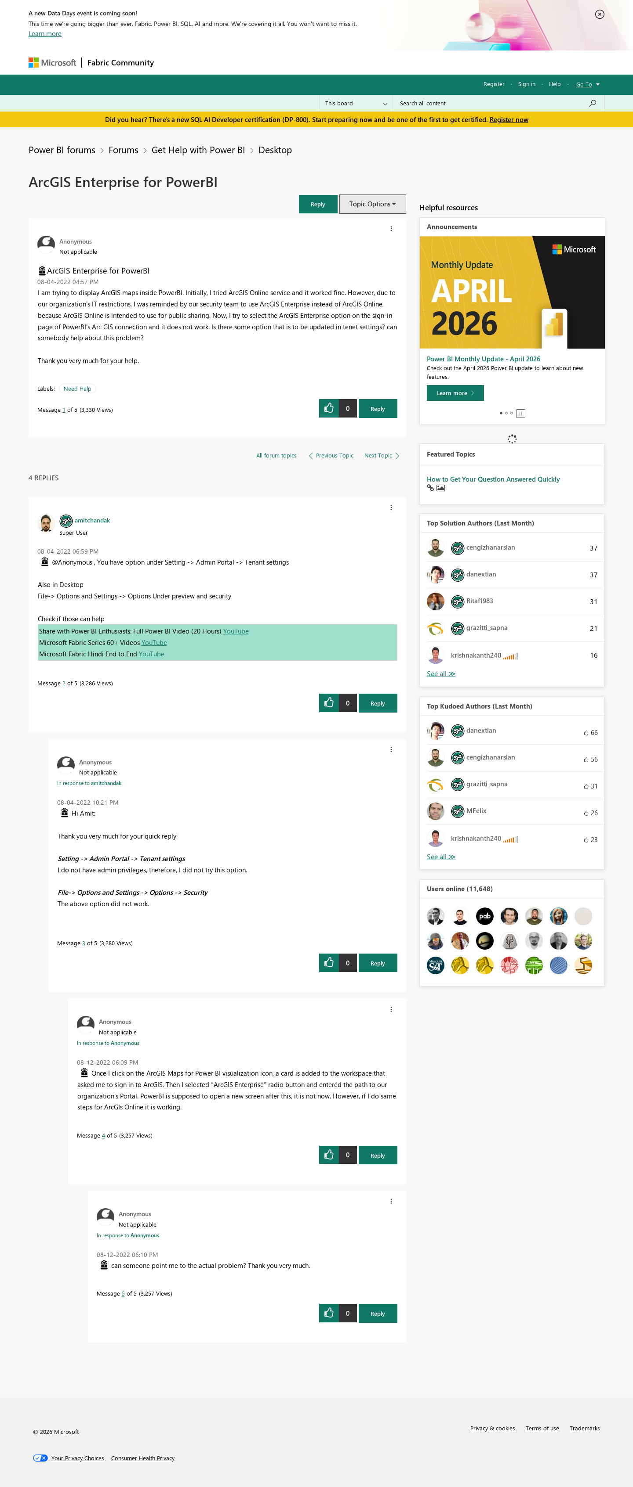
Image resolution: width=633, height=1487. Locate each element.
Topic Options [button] (369, 203)
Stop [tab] (521, 413)
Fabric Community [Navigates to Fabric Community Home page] (120, 62)
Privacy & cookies (492, 1428)
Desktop (275, 149)
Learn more (45, 33)
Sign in (526, 83)
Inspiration (212, 62)
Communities (287, 62)
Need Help (77, 388)
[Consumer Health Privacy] (143, 1458)
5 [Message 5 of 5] (123, 1293)
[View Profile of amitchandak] (92, 519)
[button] (318, 204)
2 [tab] (506, 413)
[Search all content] (499, 103)
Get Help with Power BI (198, 149)
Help (555, 83)
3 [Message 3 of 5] (83, 943)
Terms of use (542, 1428)
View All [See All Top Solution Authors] (441, 674)
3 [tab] (511, 413)
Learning (361, 62)
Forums (173, 62)
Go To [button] (584, 84)
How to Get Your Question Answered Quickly (493, 479)
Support (398, 62)
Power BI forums (62, 149)
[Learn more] (455, 393)
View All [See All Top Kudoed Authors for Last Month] (441, 857)
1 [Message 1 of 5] (63, 409)
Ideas (248, 62)
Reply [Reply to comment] (378, 703)
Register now (509, 119)
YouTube (236, 630)
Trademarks (585, 1428)
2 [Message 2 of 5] (63, 683)
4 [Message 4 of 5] (103, 1135)
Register (494, 83)
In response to (89, 782)
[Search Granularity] (356, 103)
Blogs (327, 62)
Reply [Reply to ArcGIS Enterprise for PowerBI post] (378, 408)
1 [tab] (501, 413)
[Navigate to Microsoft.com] (52, 63)
